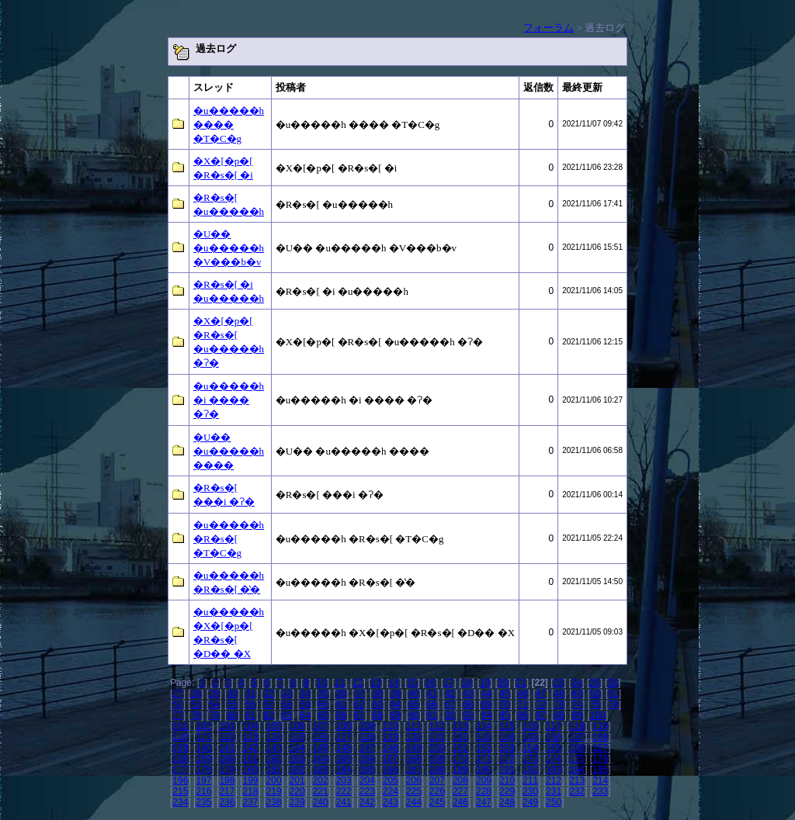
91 (432, 715)
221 (320, 791)
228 (483, 791)
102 (203, 726)
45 (504, 693)
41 (432, 693)
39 (396, 693)
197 (203, 780)
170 (460, 758)
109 (367, 726)
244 (414, 802)
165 (344, 758)
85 (323, 715)
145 (320, 747)
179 (226, 769)
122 (226, 737)
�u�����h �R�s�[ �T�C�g (228, 539)
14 (394, 682)
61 (341, 704)
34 (305, 693)
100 (598, 715)
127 (344, 737)
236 (226, 802)
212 (553, 780)
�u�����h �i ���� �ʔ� (228, 400)
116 (530, 726)
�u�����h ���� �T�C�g (228, 124)
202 (320, 780)
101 (180, 726)
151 (460, 747)
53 (196, 704)
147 (367, 747)
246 (460, 802)
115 (507, 726)
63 (377, 704)
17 (448, 682)
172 (507, 758)
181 (274, 769)
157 (600, 747)
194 (577, 769)
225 (414, 791)
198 (226, 780)
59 (305, 704)
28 (196, 693)
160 (226, 758)
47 (541, 693)
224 (390, 791)
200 (274, 780)
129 (390, 737)
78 (196, 715)
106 (297, 726)
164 (320, 758)
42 (450, 693)
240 (320, 802)
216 (203, 791)
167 (390, 758)
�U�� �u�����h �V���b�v (228, 248)
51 (613, 693)
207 (437, 780)
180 (250, 769)
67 (450, 704)
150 (437, 747)
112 (437, 726)
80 (232, 715)
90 (413, 715)
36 (341, 693)
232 (577, 791)
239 (297, 802)
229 (507, 791)
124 (274, 737)
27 (177, 693)
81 (250, 715)
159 (203, 758)
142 (250, 747)
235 (203, 802)
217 (226, 791)
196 (180, 780)
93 (468, 715)
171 (483, 758)
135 (530, 737)
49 (577, 693)
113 (460, 726)
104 (250, 726)
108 (344, 726)
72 (541, 704)
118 (577, 726)
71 (522, 704)
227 (460, 791)
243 (390, 802)
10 (321, 682)
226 (437, 791)
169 (437, 758)
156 (577, 747)
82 (268, 715)
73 (559, 704)
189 (460, 769)
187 (414, 769)
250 (553, 802)
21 (521, 682)
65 (413, 704)
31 (250, 693)
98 (559, 715)
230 (530, 791)
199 (250, 780)
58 (287, 704)
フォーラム (548, 27)
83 (287, 715)
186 (390, 769)
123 (250, 737)
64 (396, 704)
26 (613, 682)
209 (483, 780)
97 (541, 715)
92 (450, 715)
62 (359, 704)
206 (414, 780)
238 (274, 802)
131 (437, 737)
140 (203, 747)
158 (180, 758)
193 (553, 769)
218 (250, 791)
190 (483, 769)
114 (483, 726)
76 (613, 704)
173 (530, 758)
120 (180, 737)
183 (320, 769)
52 (177, 704)
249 (530, 802)
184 (344, 769)
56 (250, 704)
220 (297, 791)
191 (507, 769)
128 (367, 737)
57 (268, 704)
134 (507, 737)
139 (180, 747)
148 (390, 747)
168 (414, 758)
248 (507, 802)
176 (600, 758)
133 (483, 737)
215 (180, 791)
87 (359, 715)
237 (250, 802)
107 (320, 726)
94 (486, 715)
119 (600, 726)
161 (250, 758)
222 (344, 791)
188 (437, 769)
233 (600, 791)
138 (600, 737)
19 (485, 682)
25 (594, 682)
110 (390, 726)
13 (375, 682)
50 (595, 693)
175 (577, 758)
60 (323, 704)
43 (468, 693)
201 (297, 780)
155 (553, 747)
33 (287, 693)
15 (412, 682)
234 (180, 802)
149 (414, 747)
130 (414, 737)
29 (214, 693)
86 (341, 715)
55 (232, 704)
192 (530, 769)
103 (226, 726)
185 (367, 769)
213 (577, 780)
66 (432, 704)
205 (390, 780)
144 (297, 747)
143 (274, 747)
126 (320, 737)
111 (414, 726)
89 (396, 715)
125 (297, 737)
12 (357, 682)
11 (340, 682)
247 (483, 802)
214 (600, 780)
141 (226, 747)
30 (232, 693)
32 (268, 693)
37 (359, 693)
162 (274, 758)
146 (344, 747)
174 (553, 758)
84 (305, 715)
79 (214, 715)
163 (297, 758)
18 (466, 682)
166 (367, 758)
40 (413, 693)
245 (437, 802)
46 (522, 693)
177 (180, 769)
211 (530, 780)
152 (483, 747)
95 (504, 715)
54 (214, 704)
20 (503, 682)
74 (577, 704)
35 (323, 693)
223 (367, 791)
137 (577, 737)
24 (576, 682)
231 (553, 791)
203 (344, 780)
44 (486, 693)
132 (460, 737)
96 (522, 715)
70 (504, 704)
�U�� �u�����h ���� (228, 451)
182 (297, 769)
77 (177, 715)
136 (553, 737)
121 (203, 737)
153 (507, 747)
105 (274, 726)
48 (559, 693)
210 (507, 780)
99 (577, 715)
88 (377, 715)
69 (486, 704)
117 (553, 726)
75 (595, 704)
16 (430, 682)
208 (460, 780)
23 (559, 682)
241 (344, 802)
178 (203, 769)
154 (530, 747)
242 (367, 802)
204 (367, 780)
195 (600, 769)
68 (468, 704)
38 (377, 693)
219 (274, 791)
